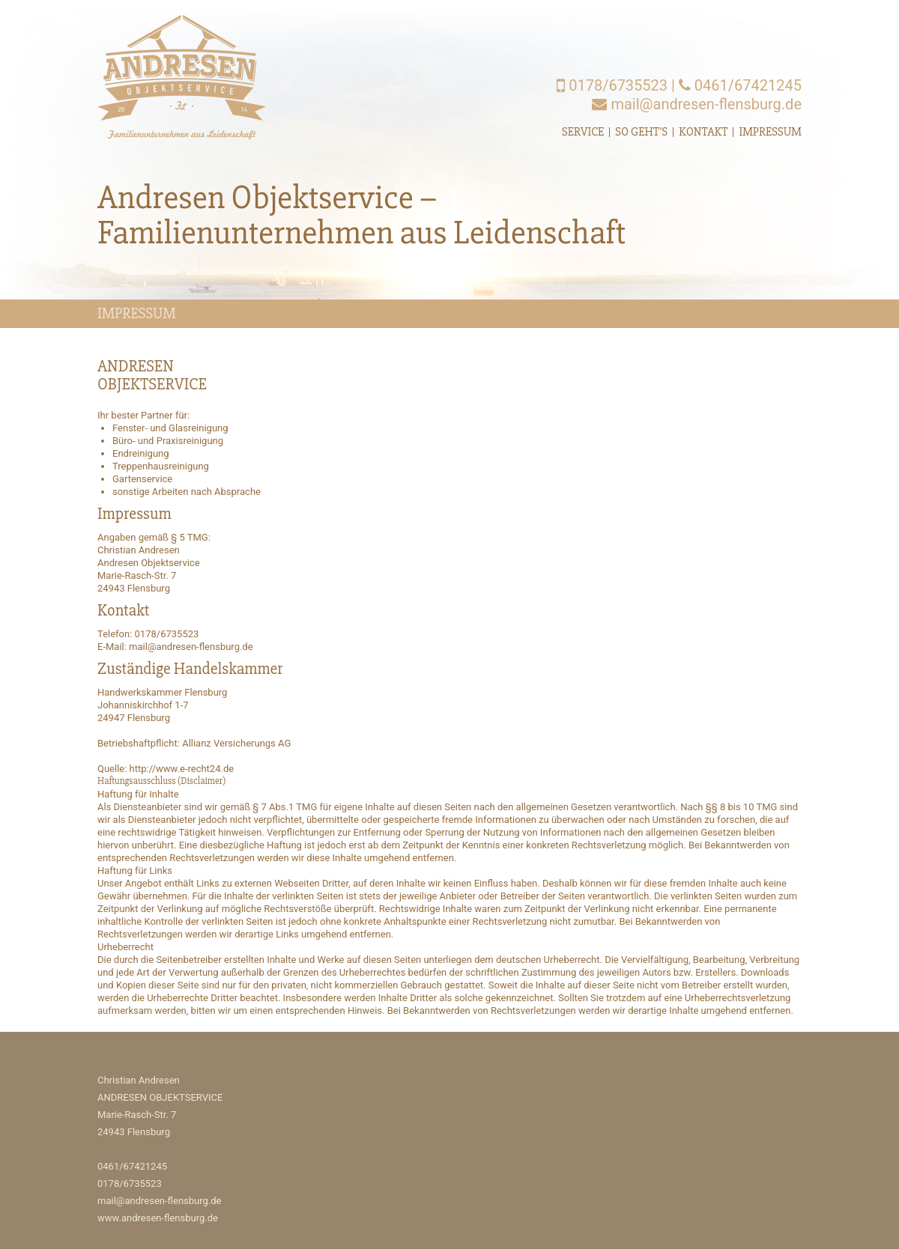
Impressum (770, 131)
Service (583, 131)
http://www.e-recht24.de (182, 768)
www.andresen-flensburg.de (157, 1218)
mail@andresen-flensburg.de (697, 104)
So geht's (641, 131)
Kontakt (703, 131)
